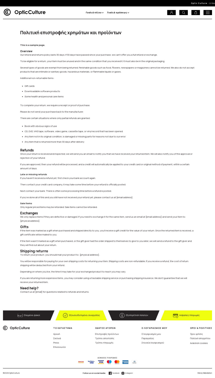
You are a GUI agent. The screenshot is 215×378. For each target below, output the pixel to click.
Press (56, 342)
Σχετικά (57, 338)
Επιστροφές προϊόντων (107, 334)
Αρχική (56, 334)
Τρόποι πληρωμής (104, 342)
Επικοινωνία (59, 347)
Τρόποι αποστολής (104, 338)
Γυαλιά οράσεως (117, 12)
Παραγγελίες (148, 338)
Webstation (207, 373)
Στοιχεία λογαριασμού (153, 342)
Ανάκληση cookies (199, 343)
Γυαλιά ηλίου (94, 12)
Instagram (127, 373)
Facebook (113, 373)
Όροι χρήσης (196, 334)
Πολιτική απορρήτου (200, 338)
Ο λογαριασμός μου (151, 334)
